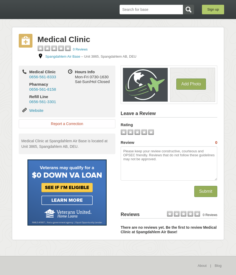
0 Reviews (80, 49)
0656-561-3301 (42, 101)
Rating (127, 124)
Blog (218, 266)
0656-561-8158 (42, 89)
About (202, 266)
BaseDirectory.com (50, 9)
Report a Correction (67, 124)
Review (169, 142)
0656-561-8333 (42, 77)
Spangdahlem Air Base (62, 56)
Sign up (213, 9)
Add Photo (191, 84)
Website (36, 110)
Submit (206, 191)
